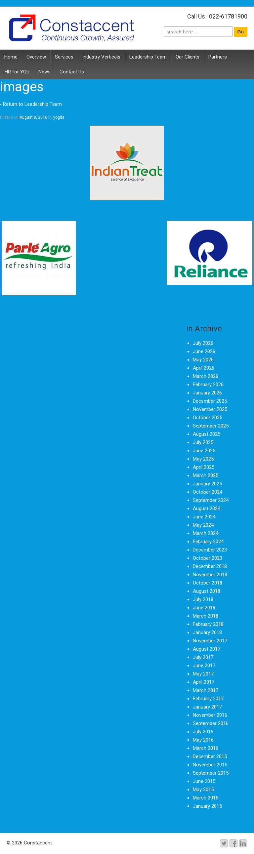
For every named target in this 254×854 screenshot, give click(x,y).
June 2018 (204, 608)
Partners (217, 57)
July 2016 (203, 732)
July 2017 (203, 657)
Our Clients (187, 57)
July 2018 (203, 599)
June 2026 (204, 351)
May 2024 (203, 525)
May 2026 (203, 360)
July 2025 (203, 442)
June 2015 (204, 781)
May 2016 (203, 740)
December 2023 (210, 550)
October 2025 (207, 418)
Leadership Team (148, 57)
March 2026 (205, 376)
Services (64, 57)
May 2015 (203, 790)
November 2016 (210, 715)
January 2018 (207, 632)
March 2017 (205, 690)
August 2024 (206, 508)
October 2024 (207, 492)
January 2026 (207, 393)
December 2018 (210, 566)
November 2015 (210, 765)
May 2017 (203, 674)
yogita (58, 117)
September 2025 (211, 426)
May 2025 (203, 459)
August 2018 (206, 591)
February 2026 (208, 384)
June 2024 (204, 517)
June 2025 (204, 451)
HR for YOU (17, 72)
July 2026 (203, 343)
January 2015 (207, 806)
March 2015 (205, 798)
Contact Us (72, 72)
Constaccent (37, 843)
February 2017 (208, 699)
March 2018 (205, 616)
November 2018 (210, 575)
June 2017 (204, 666)
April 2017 (203, 682)
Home (11, 57)
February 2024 (208, 542)
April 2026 (203, 368)
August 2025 (206, 434)
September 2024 (211, 500)
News (44, 72)
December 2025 (210, 401)
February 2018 (208, 624)
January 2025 (207, 484)
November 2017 (210, 641)
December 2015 (210, 756)
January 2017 (207, 707)
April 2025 (203, 467)
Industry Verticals (101, 57)
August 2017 (206, 649)
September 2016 (211, 723)
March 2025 (205, 475)
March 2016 (205, 748)
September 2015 (211, 773)
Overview (36, 57)
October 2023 (207, 558)
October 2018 (207, 583)
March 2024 (205, 533)
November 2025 (210, 409)
